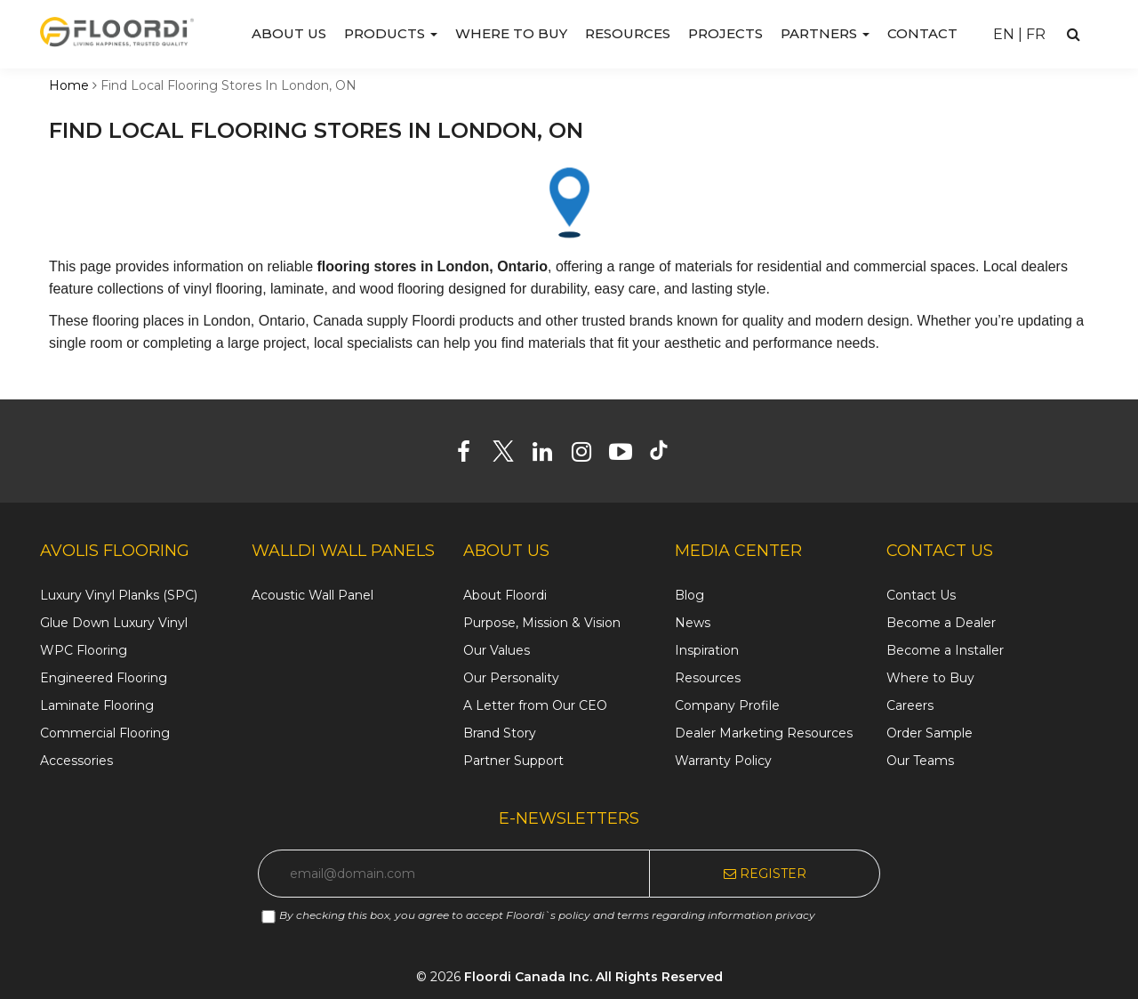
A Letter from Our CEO (535, 705)
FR (1036, 34)
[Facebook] (471, 455)
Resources (627, 33)
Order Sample (929, 733)
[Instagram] (588, 455)
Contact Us (921, 595)
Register (765, 874)
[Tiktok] (667, 455)
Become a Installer (945, 650)
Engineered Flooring (103, 678)
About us (289, 33)
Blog (689, 595)
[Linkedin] (549, 455)
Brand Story (499, 733)
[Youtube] (627, 455)
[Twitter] (510, 455)
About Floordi (505, 595)
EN (1003, 34)
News (692, 623)
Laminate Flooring (97, 705)
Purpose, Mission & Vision (542, 623)
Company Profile (727, 705)
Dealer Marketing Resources (764, 733)
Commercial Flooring (105, 733)
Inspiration (707, 650)
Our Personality (511, 678)
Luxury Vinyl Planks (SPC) (118, 595)
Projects (725, 33)
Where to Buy (511, 33)
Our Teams (920, 761)
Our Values (496, 650)
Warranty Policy (723, 761)
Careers (910, 705)
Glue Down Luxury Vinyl (114, 623)
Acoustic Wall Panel (312, 595)
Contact (922, 33)
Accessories (76, 761)
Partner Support (513, 761)
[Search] (1073, 34)
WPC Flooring (83, 650)
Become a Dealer (941, 623)
